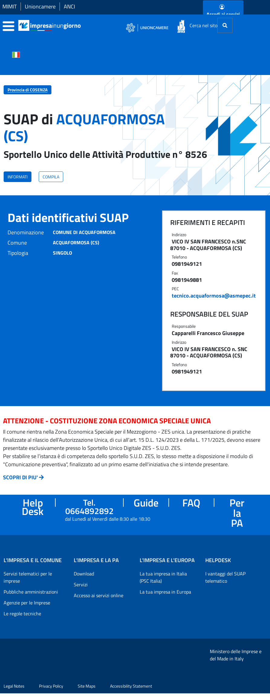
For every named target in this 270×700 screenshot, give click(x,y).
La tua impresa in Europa (165, 591)
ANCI (69, 6)
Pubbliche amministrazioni (31, 591)
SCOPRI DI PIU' (20, 477)
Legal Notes (14, 686)
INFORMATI (18, 177)
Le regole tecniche (22, 613)
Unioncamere (40, 6)
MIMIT (9, 6)
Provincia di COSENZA (27, 89)
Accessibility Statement (131, 686)
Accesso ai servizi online (98, 595)
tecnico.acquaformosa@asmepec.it (214, 295)
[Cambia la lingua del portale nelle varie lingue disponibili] (16, 54)
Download (84, 573)
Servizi (81, 584)
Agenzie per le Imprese (27, 602)
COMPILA (51, 177)
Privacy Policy (51, 686)
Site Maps (87, 686)
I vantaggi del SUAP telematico (225, 577)
